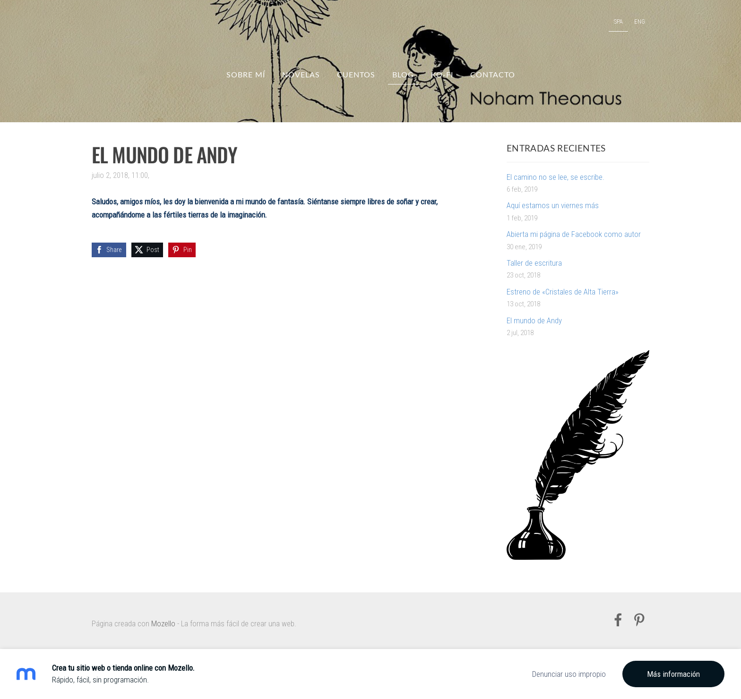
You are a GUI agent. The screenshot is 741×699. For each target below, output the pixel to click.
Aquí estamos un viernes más (553, 205)
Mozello (163, 623)
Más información (673, 674)
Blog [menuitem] (403, 74)
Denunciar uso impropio (569, 674)
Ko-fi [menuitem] (442, 74)
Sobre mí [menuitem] (245, 74)
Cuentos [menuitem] (356, 74)
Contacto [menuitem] (492, 74)
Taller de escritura (534, 263)
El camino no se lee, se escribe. (555, 177)
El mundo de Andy (534, 320)
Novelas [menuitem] (301, 74)
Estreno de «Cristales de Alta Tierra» (563, 291)
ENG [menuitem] (639, 21)
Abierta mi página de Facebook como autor (574, 234)
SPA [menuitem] (618, 21)
